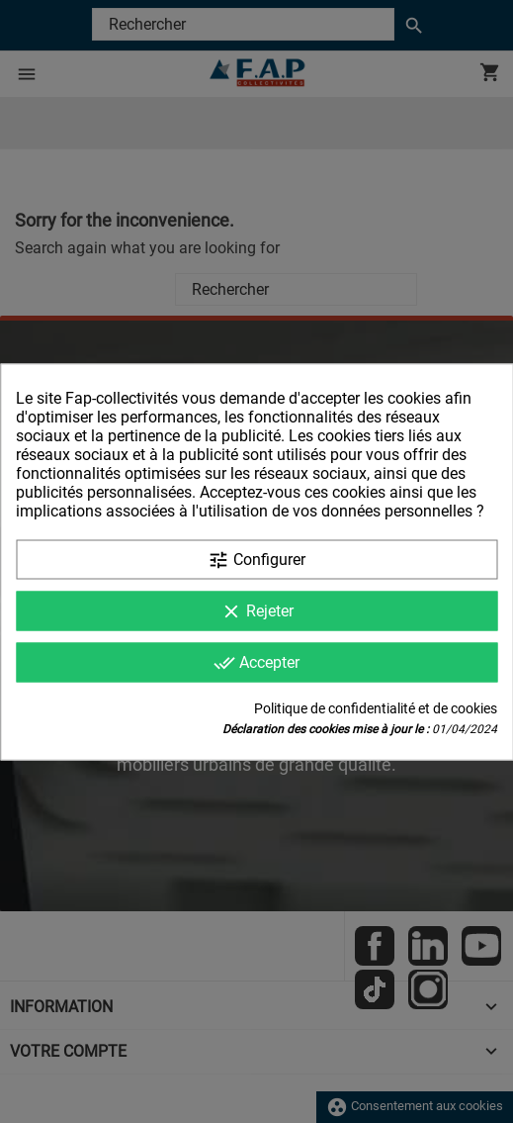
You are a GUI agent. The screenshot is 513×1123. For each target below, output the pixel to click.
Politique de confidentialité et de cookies (375, 707)
